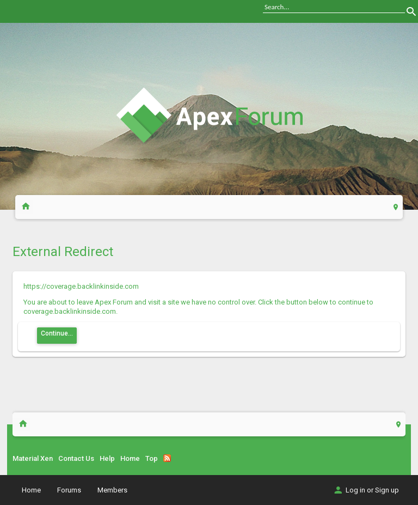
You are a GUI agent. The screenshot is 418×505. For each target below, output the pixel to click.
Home (130, 458)
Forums (69, 490)
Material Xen (33, 458)
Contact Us (76, 458)
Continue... (57, 333)
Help (107, 458)
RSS (167, 458)
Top (151, 458)
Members (112, 490)
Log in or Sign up (366, 490)
